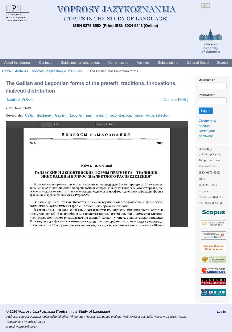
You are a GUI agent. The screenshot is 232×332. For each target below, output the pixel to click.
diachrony (44, 115)
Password (206, 95)
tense (138, 115)
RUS (205, 5)
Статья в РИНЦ (175, 100)
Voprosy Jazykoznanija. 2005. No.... (58, 71)
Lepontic (76, 115)
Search (222, 62)
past (89, 115)
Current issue (118, 62)
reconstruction (120, 115)
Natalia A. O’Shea (20, 100)
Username (206, 79)
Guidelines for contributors (80, 62)
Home (6, 71)
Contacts (45, 62)
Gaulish (60, 115)
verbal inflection (157, 115)
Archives (143, 62)
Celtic (29, 115)
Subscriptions (168, 62)
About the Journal (17, 62)
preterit (101, 115)
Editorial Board (198, 62)
